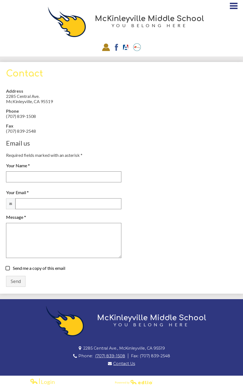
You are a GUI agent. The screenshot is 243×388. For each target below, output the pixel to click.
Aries (125, 47)
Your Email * (17, 192)
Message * (16, 217)
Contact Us (124, 363)
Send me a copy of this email (38, 268)
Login (42, 381)
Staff (106, 47)
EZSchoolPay (137, 47)
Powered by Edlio (134, 382)
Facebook (116, 47)
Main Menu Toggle (234, 6)
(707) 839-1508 (110, 355)
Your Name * (18, 165)
